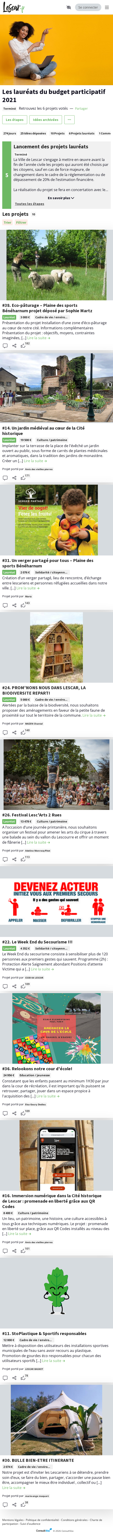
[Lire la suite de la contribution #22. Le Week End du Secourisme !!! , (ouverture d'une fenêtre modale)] (42, 969)
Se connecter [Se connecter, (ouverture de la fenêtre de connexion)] (88, 7)
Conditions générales (74, 1520)
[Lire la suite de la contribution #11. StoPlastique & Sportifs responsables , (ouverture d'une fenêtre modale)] (53, 1360)
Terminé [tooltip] (9, 108)
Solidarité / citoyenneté (52, 572)
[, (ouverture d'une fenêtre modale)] (56, 265)
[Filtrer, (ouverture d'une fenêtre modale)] (21, 222)
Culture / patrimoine (52, 440)
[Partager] (14, 345)
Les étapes (15, 119)
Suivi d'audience (30, 1524)
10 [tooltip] (33, 214)
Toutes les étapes (29, 203)
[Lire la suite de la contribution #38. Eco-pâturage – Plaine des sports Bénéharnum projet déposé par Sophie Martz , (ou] (38, 337)
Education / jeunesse (35, 1075)
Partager (81, 108)
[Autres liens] (69, 119)
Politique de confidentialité (42, 1520)
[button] (69, 7)
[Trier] (7, 222)
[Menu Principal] (106, 7)
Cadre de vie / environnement (57, 317)
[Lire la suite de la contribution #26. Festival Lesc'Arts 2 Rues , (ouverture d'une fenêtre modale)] (38, 842)
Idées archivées (45, 119)
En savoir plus (61, 198)
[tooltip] (52, 317)
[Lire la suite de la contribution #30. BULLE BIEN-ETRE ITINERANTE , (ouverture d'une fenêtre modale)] (13, 1487)
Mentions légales (13, 1520)
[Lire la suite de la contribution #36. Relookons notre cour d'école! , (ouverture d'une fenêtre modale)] (47, 1096)
